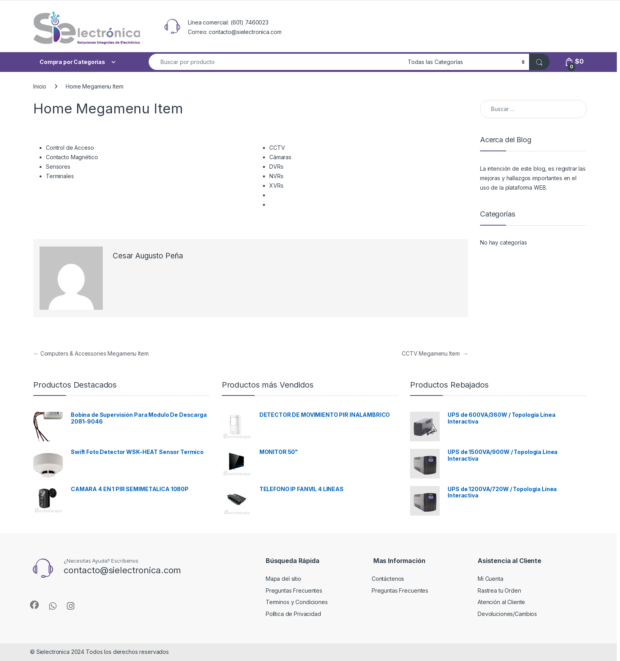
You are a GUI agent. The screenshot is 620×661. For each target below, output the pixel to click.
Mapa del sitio (283, 578)
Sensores (58, 166)
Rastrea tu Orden (499, 590)
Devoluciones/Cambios (507, 613)
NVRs (276, 176)
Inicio (39, 86)
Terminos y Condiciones (297, 602)
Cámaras (280, 157)
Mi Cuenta (490, 578)
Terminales (60, 176)
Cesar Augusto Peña (148, 255)
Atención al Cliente (501, 602)
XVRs (276, 185)
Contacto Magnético (72, 157)
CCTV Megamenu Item (435, 353)
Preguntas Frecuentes (294, 590)
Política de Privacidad (293, 613)
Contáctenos (388, 578)
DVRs (276, 166)
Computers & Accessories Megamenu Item (91, 353)
